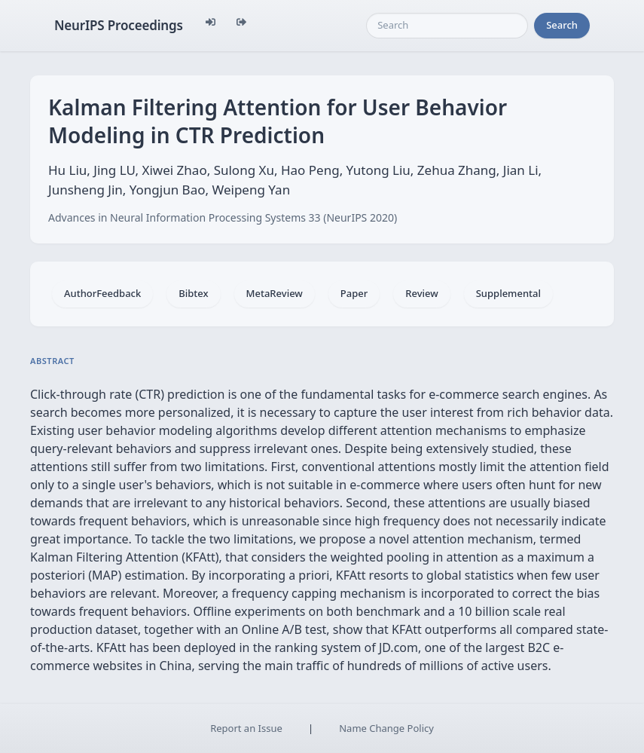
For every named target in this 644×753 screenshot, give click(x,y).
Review (421, 293)
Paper (354, 293)
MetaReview (274, 293)
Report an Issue (246, 728)
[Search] (447, 25)
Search (562, 25)
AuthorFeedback (102, 293)
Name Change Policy (386, 728)
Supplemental (508, 293)
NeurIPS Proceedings (118, 25)
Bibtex (193, 293)
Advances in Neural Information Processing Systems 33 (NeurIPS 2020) (222, 217)
